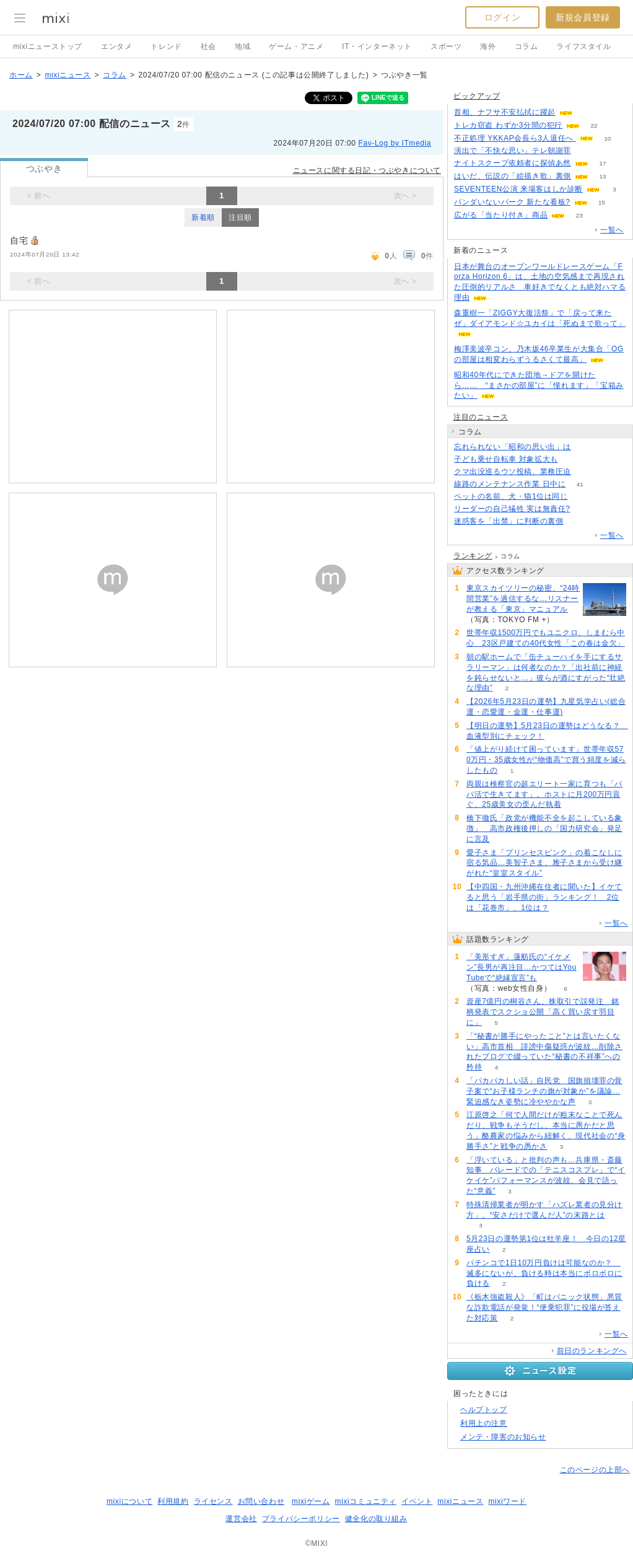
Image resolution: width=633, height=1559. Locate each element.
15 (601, 202)
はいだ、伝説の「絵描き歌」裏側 (512, 176)
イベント (416, 1501)
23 (579, 215)
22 (593, 125)
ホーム (21, 75)
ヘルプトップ (483, 1409)
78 (584, 509)
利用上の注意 (483, 1423)
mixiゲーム (311, 1501)
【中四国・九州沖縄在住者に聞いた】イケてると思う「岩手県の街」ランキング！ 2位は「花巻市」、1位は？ (544, 897)
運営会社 (240, 1518)
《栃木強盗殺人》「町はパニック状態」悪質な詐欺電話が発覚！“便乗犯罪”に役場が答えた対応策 (544, 1307)
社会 (208, 46)
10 (607, 138)
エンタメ (116, 46)
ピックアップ (476, 96)
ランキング (472, 555)
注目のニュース (480, 417)
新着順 (203, 217)
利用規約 (172, 1501)
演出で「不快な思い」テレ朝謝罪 (512, 150)
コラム (526, 46)
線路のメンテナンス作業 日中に (509, 484)
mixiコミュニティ (365, 1501)
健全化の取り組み (376, 1518)
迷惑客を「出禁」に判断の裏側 (508, 521)
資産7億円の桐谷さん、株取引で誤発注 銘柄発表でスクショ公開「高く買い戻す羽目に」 (542, 1012)
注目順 (240, 217)
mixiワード (507, 1501)
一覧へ (612, 230)
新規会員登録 (583, 17)
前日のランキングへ (592, 1350)
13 (602, 176)
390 (585, 447)
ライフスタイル (583, 46)
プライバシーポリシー (301, 1518)
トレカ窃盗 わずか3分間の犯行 (508, 125)
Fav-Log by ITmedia (394, 143)
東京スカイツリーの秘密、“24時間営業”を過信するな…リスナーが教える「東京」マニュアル (523, 598)
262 (582, 496)
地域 (242, 46)
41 (580, 484)
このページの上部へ (595, 1469)
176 (572, 459)
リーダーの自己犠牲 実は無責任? (512, 508)
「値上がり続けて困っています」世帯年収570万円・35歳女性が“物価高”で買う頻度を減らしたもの (546, 760)
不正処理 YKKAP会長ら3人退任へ (515, 138)
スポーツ (445, 46)
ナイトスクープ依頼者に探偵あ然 (512, 163)
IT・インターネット (377, 46)
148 (577, 521)
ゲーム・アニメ (296, 46)
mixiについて (129, 1501)
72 (585, 471)
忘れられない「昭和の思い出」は (512, 446)
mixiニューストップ (47, 46)
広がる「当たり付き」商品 (501, 215)
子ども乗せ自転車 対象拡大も (506, 459)
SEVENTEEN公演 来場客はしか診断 (518, 189)
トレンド (166, 46)
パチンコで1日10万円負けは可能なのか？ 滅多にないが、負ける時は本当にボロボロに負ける (544, 1273)
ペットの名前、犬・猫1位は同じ (511, 496)
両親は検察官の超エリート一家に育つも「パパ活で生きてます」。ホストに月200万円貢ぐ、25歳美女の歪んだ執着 (544, 794)
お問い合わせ (261, 1501)
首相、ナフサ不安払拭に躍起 (505, 112)
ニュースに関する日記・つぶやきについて (367, 170)
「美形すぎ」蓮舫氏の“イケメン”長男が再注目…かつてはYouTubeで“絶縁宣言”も (521, 967)
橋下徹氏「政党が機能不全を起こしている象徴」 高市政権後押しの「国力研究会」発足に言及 (544, 828)
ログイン (502, 17)
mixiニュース (67, 75)
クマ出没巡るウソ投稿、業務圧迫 (512, 471)
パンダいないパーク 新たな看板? (512, 202)
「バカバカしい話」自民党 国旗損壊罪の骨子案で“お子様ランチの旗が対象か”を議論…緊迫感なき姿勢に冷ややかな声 (544, 1091)
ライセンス (213, 1501)
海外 (487, 46)
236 (585, 150)
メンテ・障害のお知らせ (503, 1437)
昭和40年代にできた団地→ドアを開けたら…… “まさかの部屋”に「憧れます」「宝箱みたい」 (539, 385)
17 (602, 163)
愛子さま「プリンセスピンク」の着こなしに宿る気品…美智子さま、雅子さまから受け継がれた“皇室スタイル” (544, 863)
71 (586, 112)
